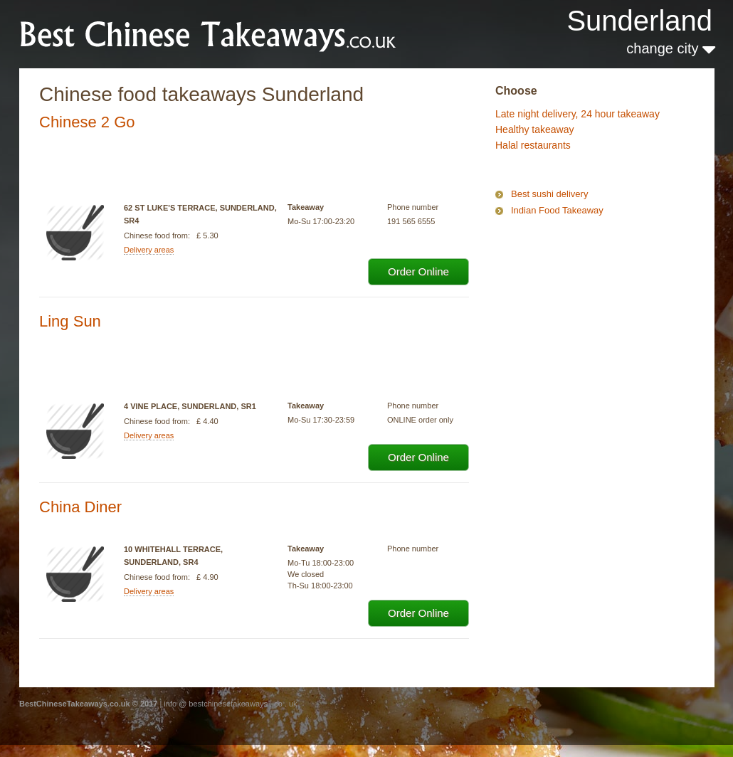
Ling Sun (70, 321)
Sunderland (639, 20)
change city (670, 48)
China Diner (80, 507)
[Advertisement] (566, 280)
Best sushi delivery (549, 194)
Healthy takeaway (534, 129)
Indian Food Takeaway (557, 210)
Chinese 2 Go (87, 122)
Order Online (418, 271)
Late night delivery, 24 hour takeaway (577, 114)
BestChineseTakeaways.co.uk (208, 33)
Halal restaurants (533, 145)
